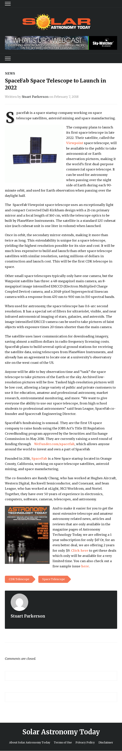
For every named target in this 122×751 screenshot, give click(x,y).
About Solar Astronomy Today (29, 742)
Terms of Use (63, 742)
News (10, 73)
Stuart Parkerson (35, 97)
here (85, 566)
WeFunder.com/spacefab (54, 444)
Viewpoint (74, 143)
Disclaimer (105, 742)
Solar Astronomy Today (61, 732)
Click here (79, 550)
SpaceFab (39, 458)
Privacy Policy (85, 742)
